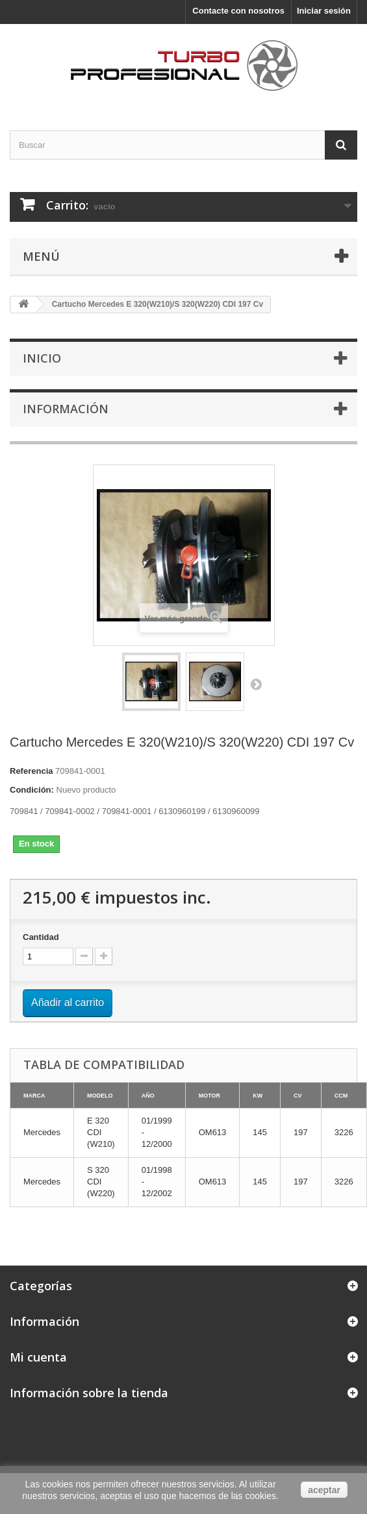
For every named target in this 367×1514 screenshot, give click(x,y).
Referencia (31, 771)
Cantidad (41, 937)
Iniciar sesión (324, 11)
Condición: (32, 790)
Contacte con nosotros (238, 11)
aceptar (324, 1490)
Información (65, 408)
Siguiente (255, 683)
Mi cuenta (38, 1357)
